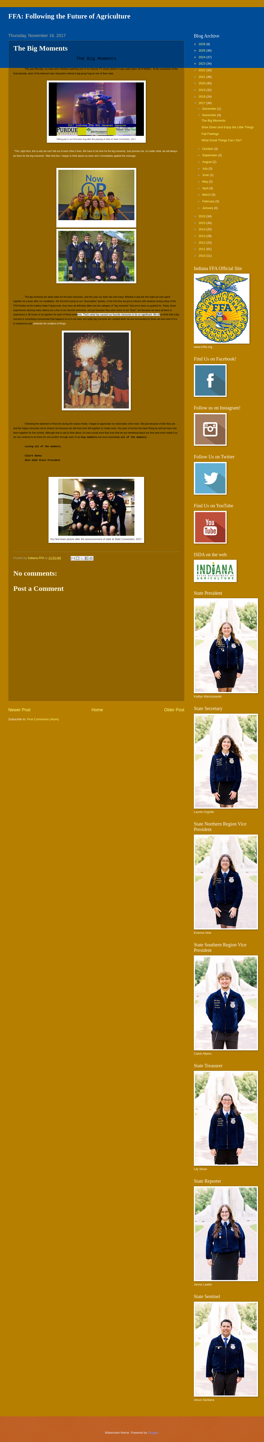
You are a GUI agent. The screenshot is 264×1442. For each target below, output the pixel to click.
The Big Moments (213, 120)
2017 (202, 103)
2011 (202, 249)
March (206, 194)
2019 (202, 90)
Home (97, 709)
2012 (202, 242)
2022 (202, 70)
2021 (202, 77)
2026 (202, 44)
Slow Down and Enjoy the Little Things (227, 127)
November (209, 115)
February (208, 201)
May (205, 181)
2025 (202, 50)
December (209, 108)
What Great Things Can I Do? (221, 140)
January (208, 208)
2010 (202, 255)
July (205, 168)
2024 (202, 57)
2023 (202, 63)
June (206, 175)
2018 (202, 96)
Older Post (174, 709)
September (210, 155)
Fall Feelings (210, 134)
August (207, 162)
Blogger (153, 1432)
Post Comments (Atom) (43, 719)
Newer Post (19, 709)
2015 (202, 223)
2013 (202, 236)
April (205, 188)
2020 (202, 83)
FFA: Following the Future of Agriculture (69, 16)
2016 (202, 216)
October (208, 149)
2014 (202, 229)
